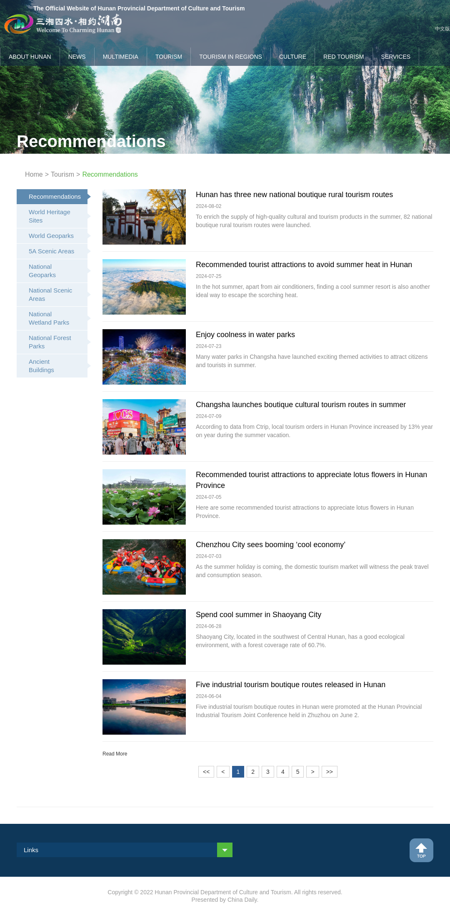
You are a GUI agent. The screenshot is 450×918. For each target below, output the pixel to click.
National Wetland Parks (58, 318)
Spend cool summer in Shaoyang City (258, 614)
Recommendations (58, 196)
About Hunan (30, 56)
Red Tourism (343, 56)
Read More (114, 754)
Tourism (168, 56)
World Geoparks (58, 235)
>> (329, 771)
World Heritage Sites (58, 216)
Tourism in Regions (230, 56)
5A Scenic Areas (58, 251)
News (77, 56)
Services (396, 56)
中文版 (442, 29)
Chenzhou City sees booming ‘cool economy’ (270, 544)
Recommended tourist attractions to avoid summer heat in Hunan (304, 264)
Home (34, 174)
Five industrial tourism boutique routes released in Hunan (290, 684)
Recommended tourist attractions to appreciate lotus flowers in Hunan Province (311, 480)
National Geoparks (58, 270)
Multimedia (120, 56)
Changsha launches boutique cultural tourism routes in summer (301, 404)
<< (206, 771)
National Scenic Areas (58, 294)
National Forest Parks (58, 342)
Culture (292, 56)
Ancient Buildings (58, 365)
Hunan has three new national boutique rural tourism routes (294, 194)
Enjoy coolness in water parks (245, 334)
